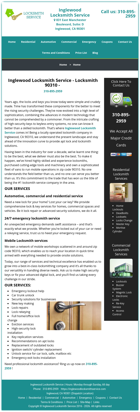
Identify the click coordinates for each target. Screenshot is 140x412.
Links (96, 402)
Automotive (48, 42)
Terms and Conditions (56, 52)
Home (11, 42)
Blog (95, 52)
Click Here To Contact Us (121, 83)
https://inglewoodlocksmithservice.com (83, 389)
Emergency (89, 42)
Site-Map (85, 402)
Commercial (69, 42)
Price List (81, 52)
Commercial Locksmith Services (121, 249)
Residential (28, 42)
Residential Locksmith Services (121, 174)
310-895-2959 (126, 13)
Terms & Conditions (52, 402)
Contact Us (125, 42)
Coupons (107, 42)
